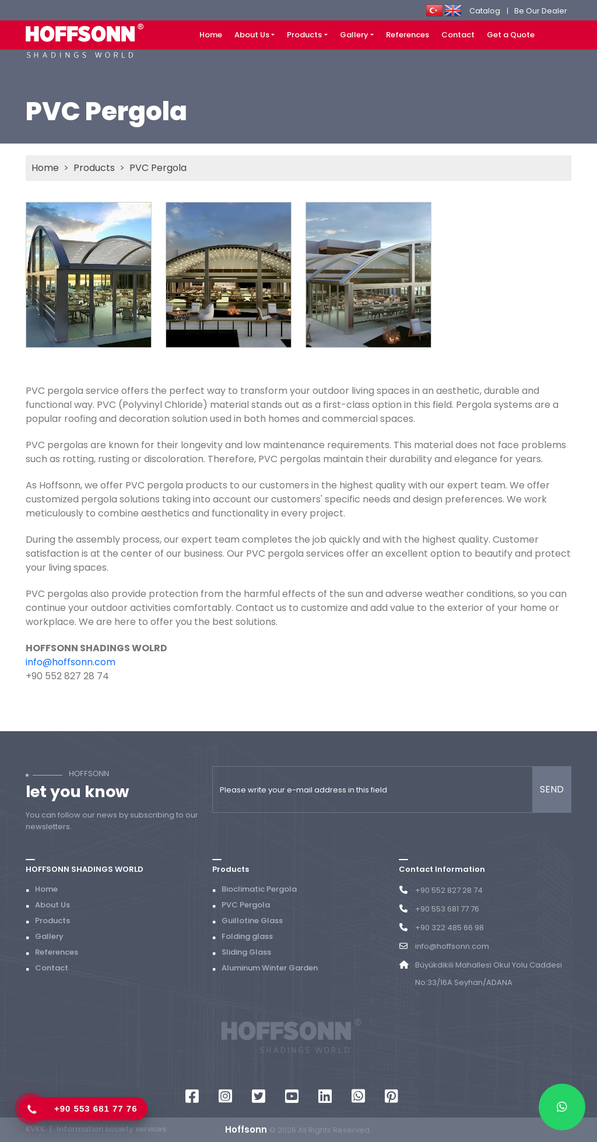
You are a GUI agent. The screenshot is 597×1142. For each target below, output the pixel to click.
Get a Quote (511, 34)
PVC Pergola (158, 167)
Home (210, 34)
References (407, 34)
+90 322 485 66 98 (449, 927)
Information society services (111, 1128)
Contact (458, 34)
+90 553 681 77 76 (96, 1108)
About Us (251, 34)
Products (304, 34)
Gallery (354, 34)
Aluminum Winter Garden (270, 967)
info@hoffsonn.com (70, 662)
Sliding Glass (246, 952)
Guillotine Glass (252, 920)
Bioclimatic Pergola (259, 889)
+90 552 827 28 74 (449, 890)
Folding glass (247, 936)
